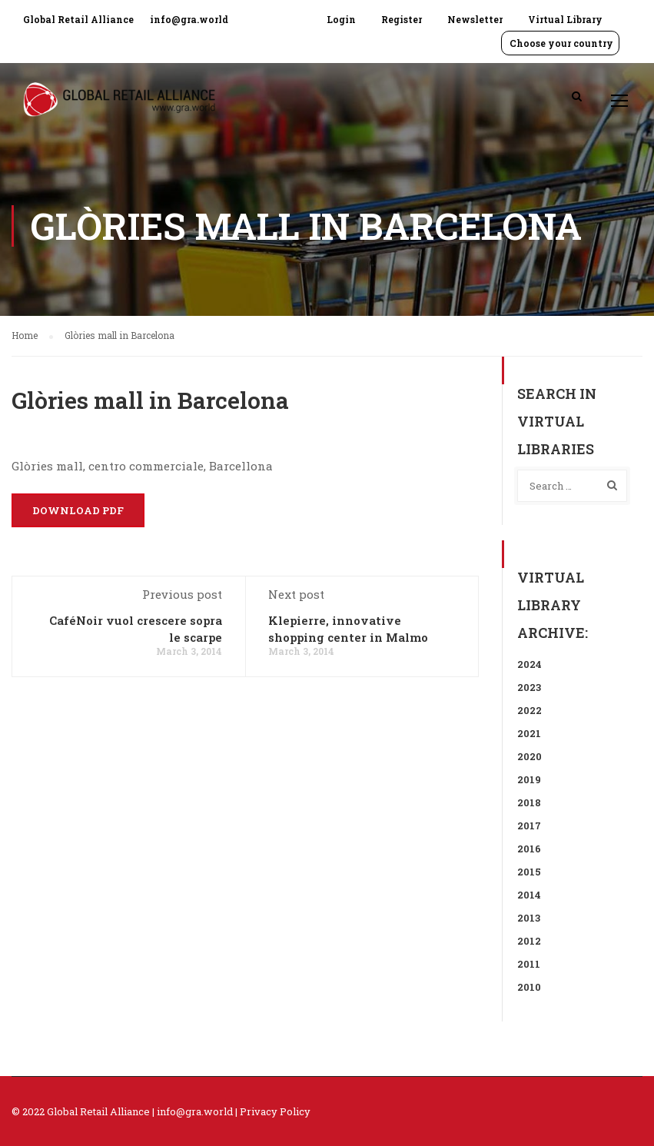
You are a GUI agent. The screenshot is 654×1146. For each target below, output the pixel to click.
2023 (529, 687)
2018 (529, 802)
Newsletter (475, 19)
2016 (529, 848)
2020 (529, 756)
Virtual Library (565, 19)
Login (341, 19)
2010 (529, 987)
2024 (529, 664)
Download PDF (78, 510)
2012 (529, 941)
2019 (529, 779)
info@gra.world (189, 19)
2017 (529, 825)
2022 (529, 710)
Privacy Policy (275, 1111)
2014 (529, 895)
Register (401, 19)
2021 (529, 733)
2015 (529, 872)
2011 (528, 964)
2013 (528, 918)
